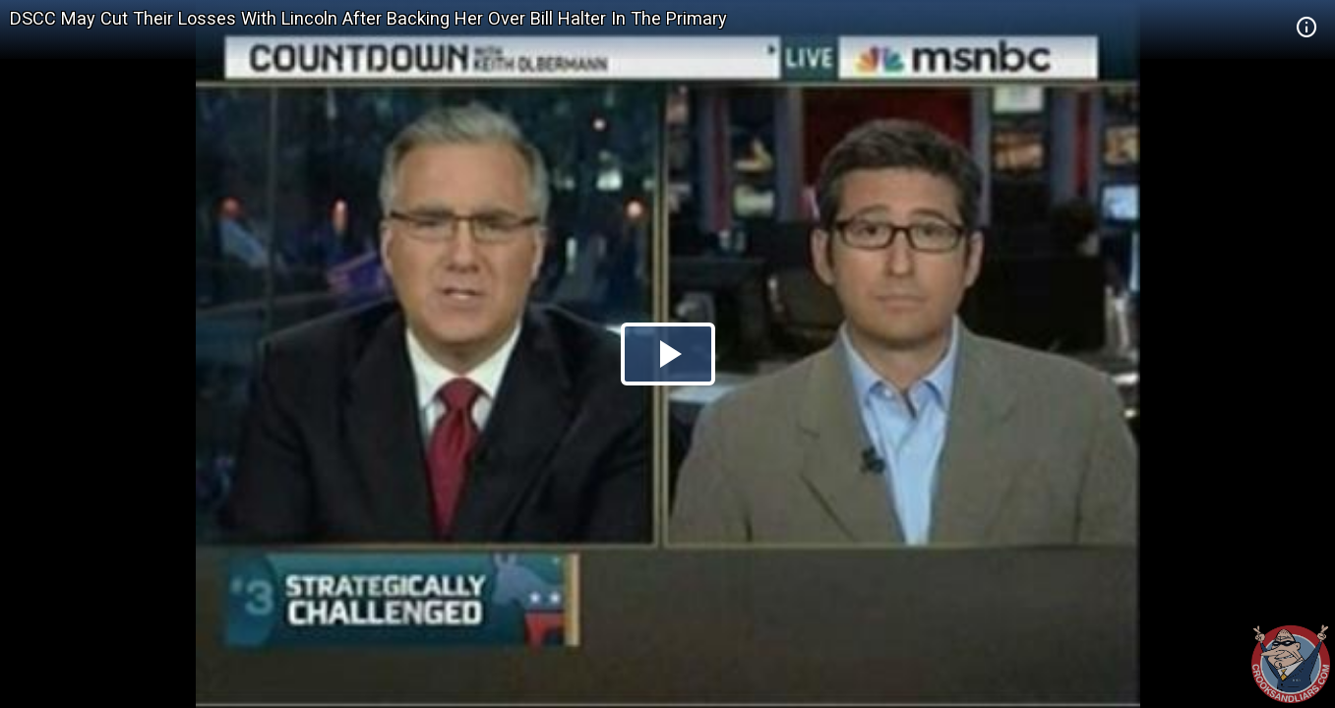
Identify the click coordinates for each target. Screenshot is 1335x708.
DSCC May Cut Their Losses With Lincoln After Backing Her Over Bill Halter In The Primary (368, 18)
